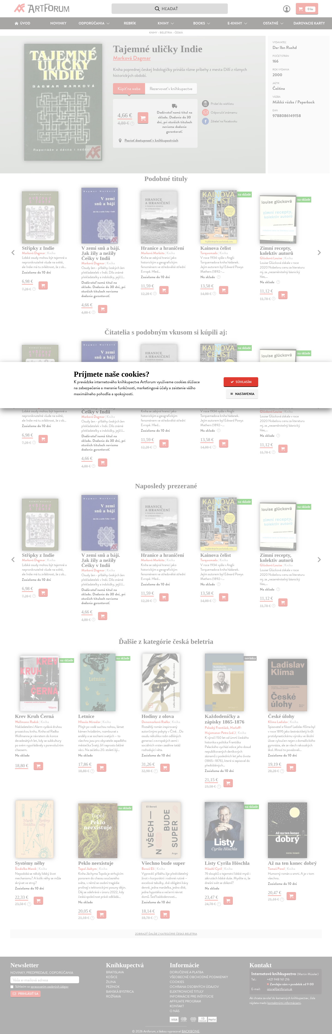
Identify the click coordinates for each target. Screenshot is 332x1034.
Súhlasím (241, 382)
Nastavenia (242, 394)
